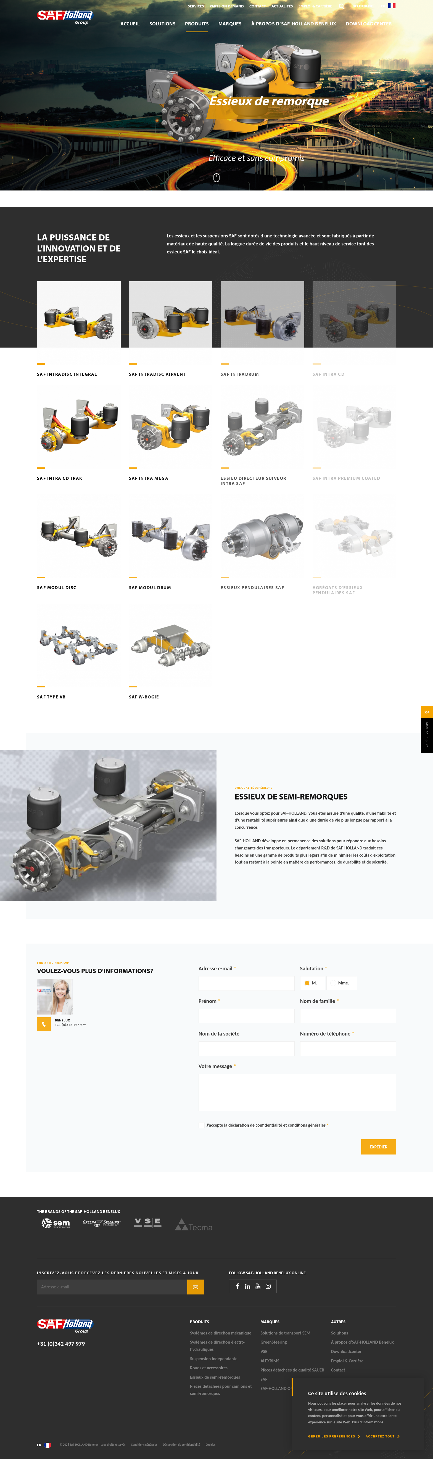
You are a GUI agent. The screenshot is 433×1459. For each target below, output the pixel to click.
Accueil (130, 23)
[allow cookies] (383, 1436)
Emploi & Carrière (315, 6)
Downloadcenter (369, 23)
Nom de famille (317, 1001)
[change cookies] (334, 1436)
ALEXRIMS (269, 1360)
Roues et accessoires (209, 1367)
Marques (230, 23)
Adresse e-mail (216, 968)
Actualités (282, 6)
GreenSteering (273, 1342)
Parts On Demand (227, 6)
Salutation (312, 968)
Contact (257, 6)
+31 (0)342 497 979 (61, 1343)
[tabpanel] (216, 95)
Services (196, 6)
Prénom (207, 1001)
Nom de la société (219, 1033)
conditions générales (307, 1125)
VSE (263, 1351)
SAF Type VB (51, 697)
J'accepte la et (268, 1125)
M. (314, 983)
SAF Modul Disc (56, 587)
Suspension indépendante (213, 1358)
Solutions (162, 23)
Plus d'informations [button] (367, 1422)
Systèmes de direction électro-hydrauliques (217, 1345)
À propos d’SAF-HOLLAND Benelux (293, 23)
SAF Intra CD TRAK (60, 478)
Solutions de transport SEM (285, 1333)
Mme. (343, 983)
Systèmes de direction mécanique (220, 1333)
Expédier (378, 1147)
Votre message (215, 1066)
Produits (197, 23)
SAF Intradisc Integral (67, 374)
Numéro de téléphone (325, 1033)
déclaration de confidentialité (255, 1125)
